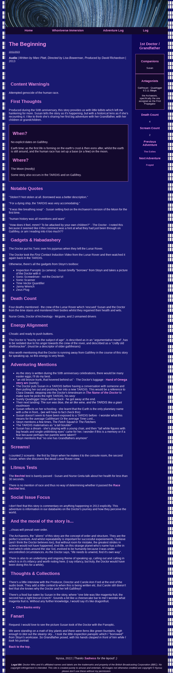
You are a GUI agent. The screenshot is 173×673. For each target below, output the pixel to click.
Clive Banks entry (28, 607)
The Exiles (150, 151)
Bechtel (20, 475)
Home (29, 30)
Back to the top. (19, 646)
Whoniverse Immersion (68, 30)
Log (145, 30)
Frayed (150, 165)
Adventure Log (113, 30)
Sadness (90, 658)
